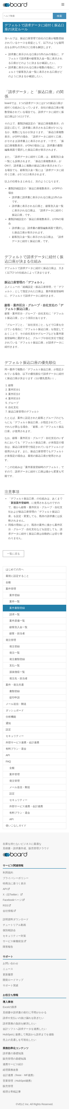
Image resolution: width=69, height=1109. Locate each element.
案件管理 (11, 588)
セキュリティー (15, 735)
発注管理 (11, 639)
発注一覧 (14, 652)
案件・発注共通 (15, 684)
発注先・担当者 (18, 678)
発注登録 (14, 646)
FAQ (8, 761)
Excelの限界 (10, 1007)
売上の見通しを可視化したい (19, 1039)
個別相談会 (9, 930)
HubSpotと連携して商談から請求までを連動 (28, 1034)
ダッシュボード (15, 710)
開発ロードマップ (13, 979)
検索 (59, 15)
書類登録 (14, 691)
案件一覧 (14, 601)
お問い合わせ (10, 963)
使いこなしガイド (16, 825)
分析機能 (11, 716)
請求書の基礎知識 (13, 1053)
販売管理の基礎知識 (14, 1058)
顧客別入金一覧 (18, 627)
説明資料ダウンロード (16, 919)
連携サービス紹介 (13, 1064)
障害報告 (8, 946)
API (8, 755)
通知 (8, 723)
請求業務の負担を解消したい (19, 1023)
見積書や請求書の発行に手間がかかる (25, 1012)
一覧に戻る (13, 553)
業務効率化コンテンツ (16, 1048)
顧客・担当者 (17, 633)
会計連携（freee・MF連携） (19, 1075)
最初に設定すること (17, 575)
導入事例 (8, 1001)
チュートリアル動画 (14, 924)
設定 (8, 729)
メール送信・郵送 (16, 703)
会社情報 (8, 910)
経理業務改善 (10, 1069)
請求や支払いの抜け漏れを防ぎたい (23, 1017)
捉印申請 (14, 697)
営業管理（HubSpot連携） (18, 1080)
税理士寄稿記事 (12, 1091)
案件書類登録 (17, 607)
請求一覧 (14, 614)
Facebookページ (12, 899)
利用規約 (8, 872)
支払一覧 (14, 665)
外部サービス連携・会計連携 (22, 742)
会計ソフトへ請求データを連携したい (25, 1028)
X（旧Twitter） (11, 894)
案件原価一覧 (17, 620)
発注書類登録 (17, 659)
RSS (5, 905)
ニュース (8, 968)
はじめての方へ (15, 569)
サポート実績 (10, 985)
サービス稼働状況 (13, 941)
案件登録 (14, 595)
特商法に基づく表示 (14, 883)
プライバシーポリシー (16, 878)
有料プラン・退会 (16, 748)
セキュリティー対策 (14, 935)
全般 (8, 582)
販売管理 (8, 1086)
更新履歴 (8, 974)
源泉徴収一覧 (17, 671)
